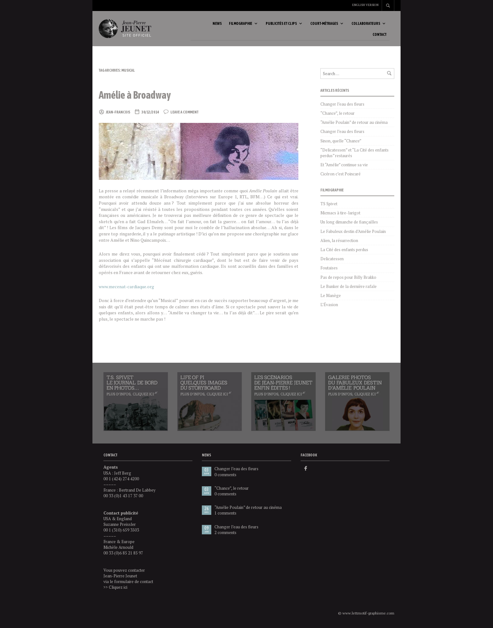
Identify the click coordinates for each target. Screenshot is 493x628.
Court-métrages (324, 24)
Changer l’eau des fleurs (342, 105)
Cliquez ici (118, 588)
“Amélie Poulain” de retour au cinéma (354, 123)
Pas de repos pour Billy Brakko (348, 278)
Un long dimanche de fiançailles (349, 223)
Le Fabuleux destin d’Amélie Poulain (353, 232)
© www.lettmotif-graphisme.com (366, 614)
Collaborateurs (366, 24)
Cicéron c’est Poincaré (340, 175)
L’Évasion (329, 306)
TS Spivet (328, 205)
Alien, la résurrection (339, 242)
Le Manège (330, 297)
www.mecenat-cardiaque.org (126, 288)
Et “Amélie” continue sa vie (344, 166)
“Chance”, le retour (337, 114)
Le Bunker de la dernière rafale (348, 287)
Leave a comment (184, 113)
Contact (379, 35)
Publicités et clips (281, 24)
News (217, 24)
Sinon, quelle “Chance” (340, 142)
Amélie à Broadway (138, 96)
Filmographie (240, 24)
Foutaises (329, 269)
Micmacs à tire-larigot (340, 214)
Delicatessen (332, 260)
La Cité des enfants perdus (344, 251)
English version (365, 5)
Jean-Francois (118, 113)
